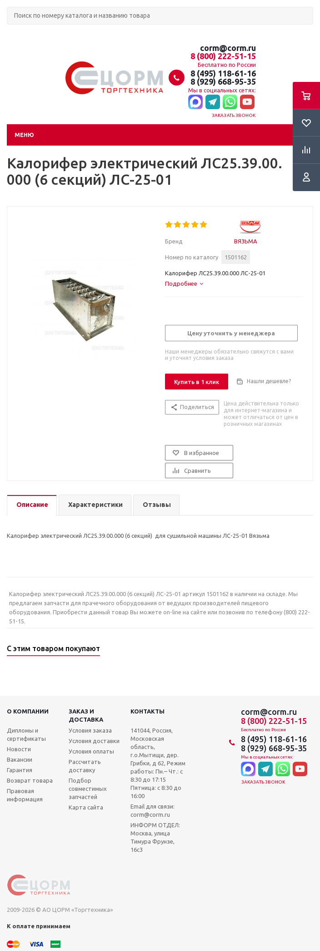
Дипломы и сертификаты (26, 734)
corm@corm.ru (228, 48)
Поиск (12, 32)
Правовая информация (25, 795)
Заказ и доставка (86, 715)
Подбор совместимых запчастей (88, 788)
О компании (28, 711)
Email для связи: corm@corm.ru (152, 810)
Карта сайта (86, 807)
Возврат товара (30, 780)
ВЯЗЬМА (245, 241)
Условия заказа (90, 730)
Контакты (147, 711)
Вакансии (19, 759)
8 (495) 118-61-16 (223, 73)
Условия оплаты (91, 751)
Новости (19, 749)
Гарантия (19, 770)
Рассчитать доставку (85, 766)
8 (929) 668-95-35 (223, 81)
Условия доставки (94, 741)
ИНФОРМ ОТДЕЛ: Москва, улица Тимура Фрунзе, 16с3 (155, 837)
